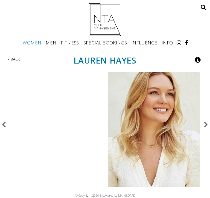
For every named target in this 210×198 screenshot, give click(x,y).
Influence (144, 43)
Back (14, 59)
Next (205, 124)
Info (167, 43)
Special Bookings (105, 43)
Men (51, 43)
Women (32, 43)
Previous (4, 124)
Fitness (70, 43)
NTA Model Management (105, 19)
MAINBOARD (126, 195)
